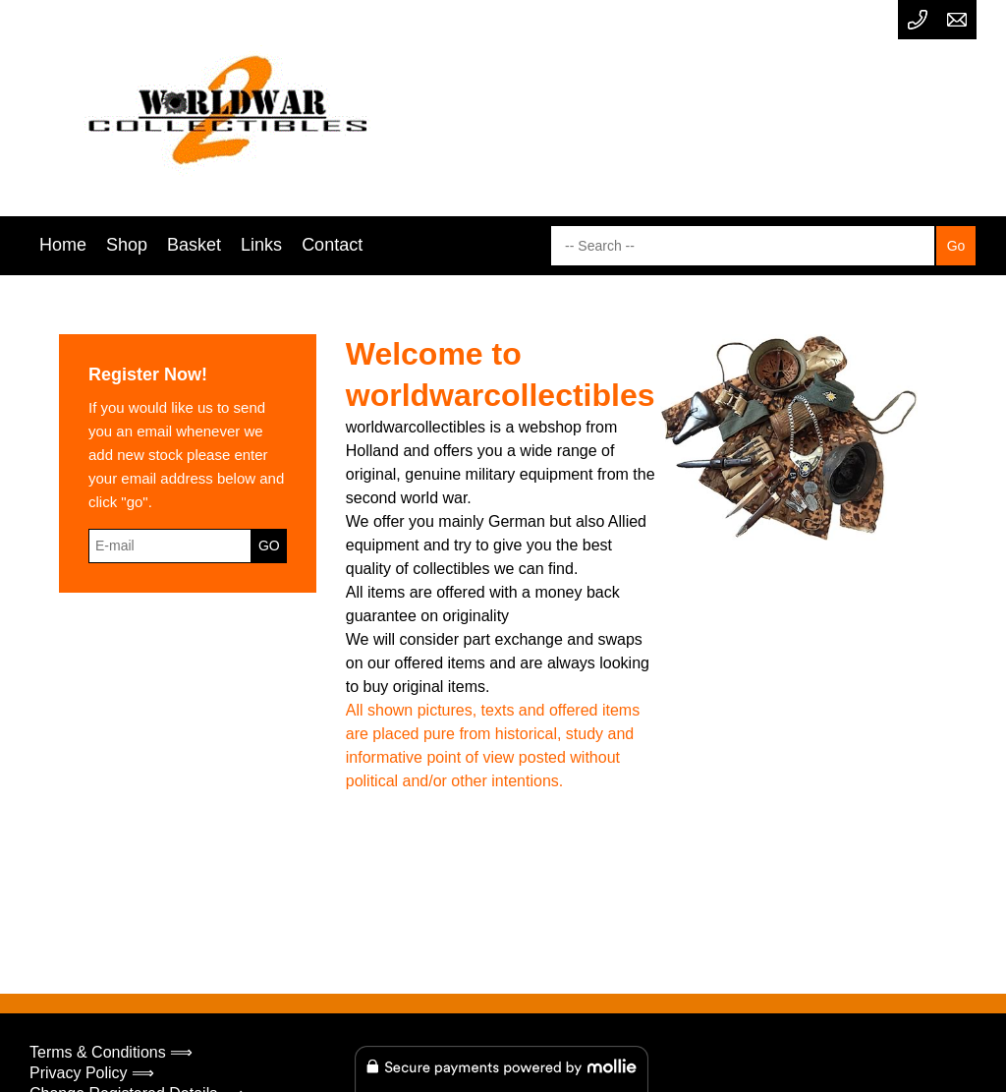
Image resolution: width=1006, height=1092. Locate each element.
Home (62, 245)
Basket (194, 245)
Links (261, 245)
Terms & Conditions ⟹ (111, 1052)
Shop (126, 245)
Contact (332, 245)
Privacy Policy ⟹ (91, 1072)
